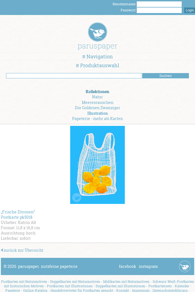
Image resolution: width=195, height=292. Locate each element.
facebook (127, 266)
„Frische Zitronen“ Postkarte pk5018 (18, 214)
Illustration (97, 113)
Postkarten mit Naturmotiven (24, 281)
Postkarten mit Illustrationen (70, 286)
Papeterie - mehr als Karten (97, 118)
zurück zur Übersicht (22, 250)
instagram (148, 266)
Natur (97, 96)
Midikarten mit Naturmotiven (126, 281)
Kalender (182, 286)
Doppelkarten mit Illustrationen (120, 286)
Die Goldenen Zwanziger (97, 107)
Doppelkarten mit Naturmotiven (75, 281)
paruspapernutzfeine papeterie (48, 266)
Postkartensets (160, 286)
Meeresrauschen (97, 102)
